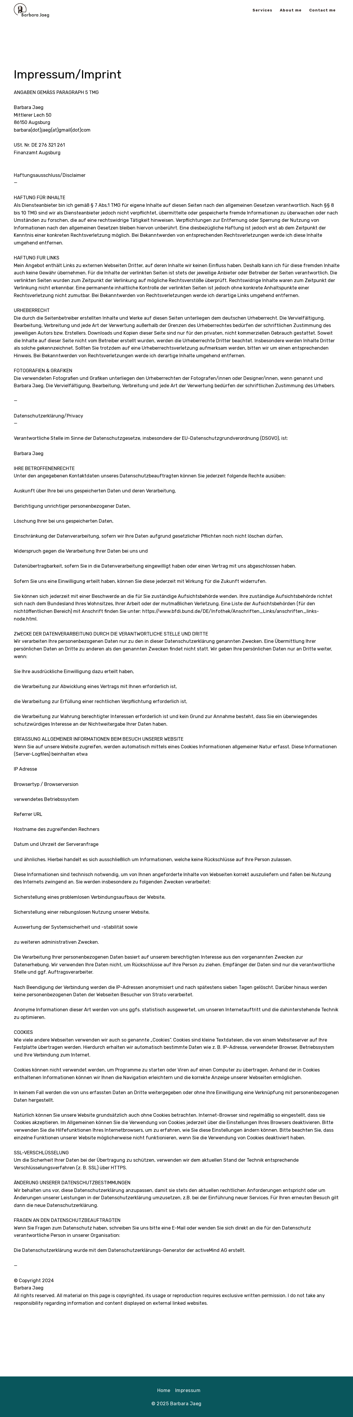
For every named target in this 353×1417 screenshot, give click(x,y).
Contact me (322, 10)
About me (291, 10)
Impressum (188, 1390)
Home (163, 1390)
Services (262, 10)
